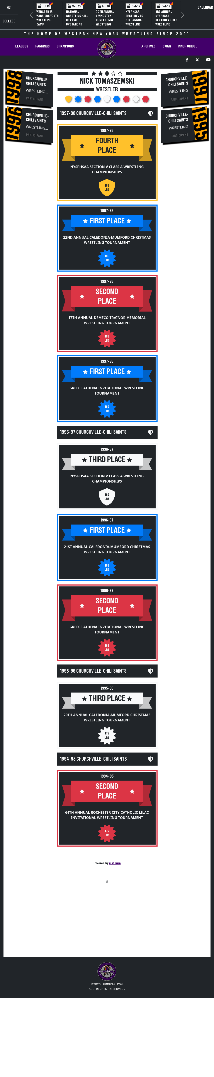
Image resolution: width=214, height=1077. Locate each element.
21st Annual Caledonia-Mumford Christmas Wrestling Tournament (107, 558)
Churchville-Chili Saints (37, 81)
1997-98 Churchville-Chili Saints (93, 113)
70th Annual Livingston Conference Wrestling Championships (107, 20)
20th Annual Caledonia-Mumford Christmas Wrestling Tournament (107, 730)
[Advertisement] (30, 220)
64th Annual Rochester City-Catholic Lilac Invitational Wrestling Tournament (107, 830)
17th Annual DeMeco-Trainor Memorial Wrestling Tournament (107, 324)
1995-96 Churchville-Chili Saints (93, 681)
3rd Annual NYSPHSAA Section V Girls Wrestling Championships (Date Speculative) (166, 24)
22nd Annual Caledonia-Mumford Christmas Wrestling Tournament (107, 241)
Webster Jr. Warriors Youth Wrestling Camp (47, 18)
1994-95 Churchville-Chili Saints (93, 773)
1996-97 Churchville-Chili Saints (93, 437)
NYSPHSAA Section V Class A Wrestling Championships (107, 171)
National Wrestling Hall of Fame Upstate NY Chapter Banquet (77, 22)
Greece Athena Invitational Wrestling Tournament (107, 394)
